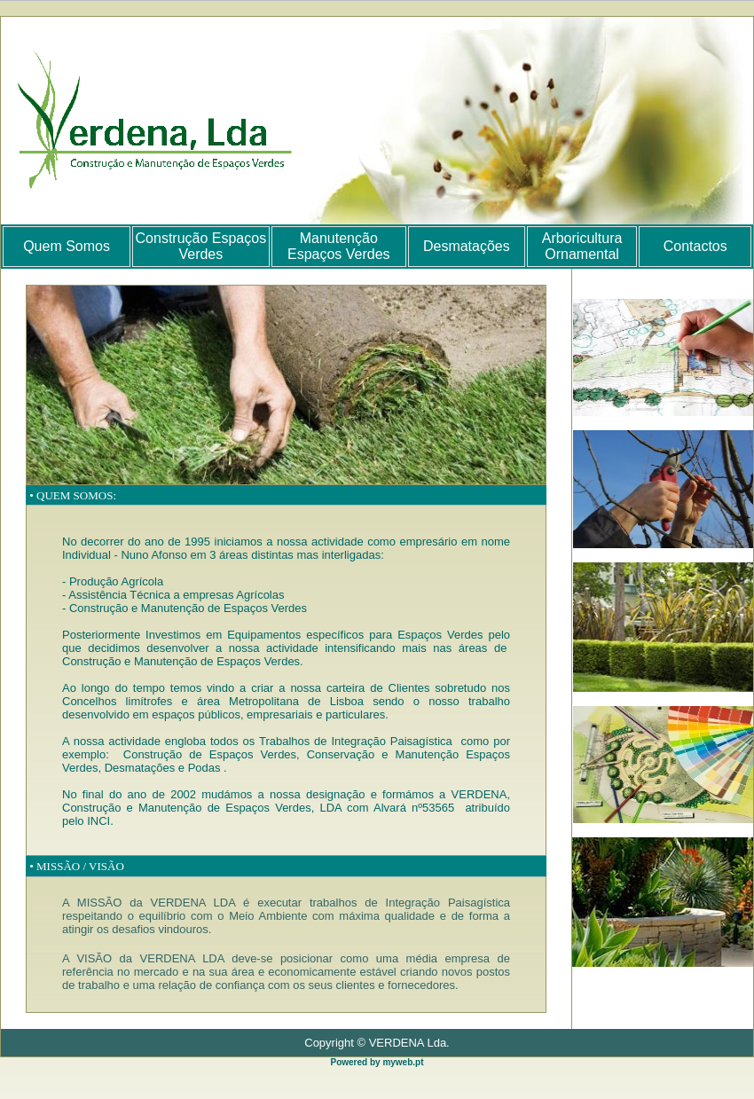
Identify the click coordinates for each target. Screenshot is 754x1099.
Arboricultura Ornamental (582, 246)
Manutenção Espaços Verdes (338, 246)
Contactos (695, 246)
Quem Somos (66, 246)
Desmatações (466, 246)
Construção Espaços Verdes (201, 246)
